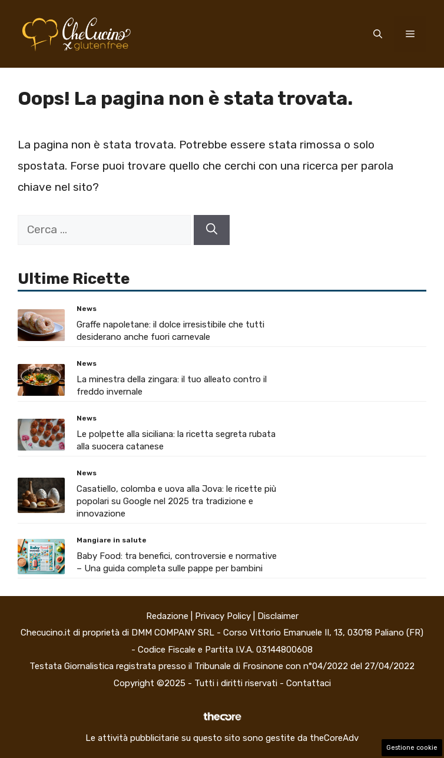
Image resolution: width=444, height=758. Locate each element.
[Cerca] (212, 230)
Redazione (167, 616)
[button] (378, 34)
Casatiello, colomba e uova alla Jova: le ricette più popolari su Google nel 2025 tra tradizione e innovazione (176, 501)
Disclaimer (278, 616)
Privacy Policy (223, 616)
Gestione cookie (412, 748)
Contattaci (308, 683)
